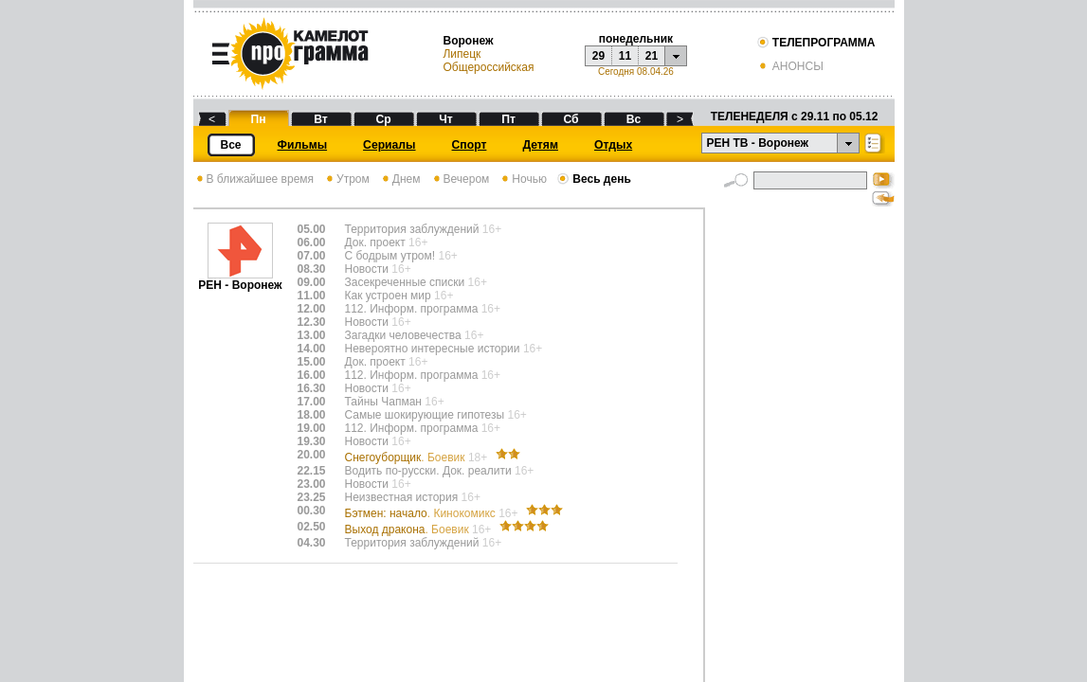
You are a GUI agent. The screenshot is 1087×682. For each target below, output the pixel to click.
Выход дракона (420, 529)
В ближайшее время (254, 179)
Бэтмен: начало (433, 513)
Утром (346, 179)
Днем (400, 179)
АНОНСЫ (790, 66)
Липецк (461, 54)
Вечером (460, 179)
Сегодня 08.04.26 (636, 71)
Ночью (522, 179)
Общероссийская (488, 67)
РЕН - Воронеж (239, 280)
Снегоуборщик (418, 457)
